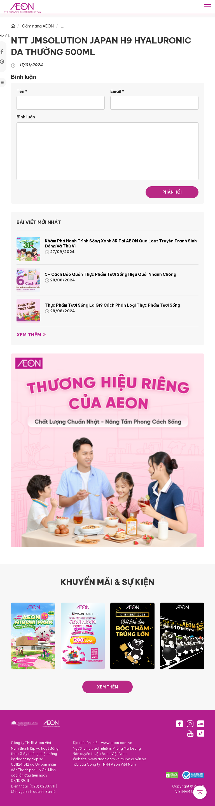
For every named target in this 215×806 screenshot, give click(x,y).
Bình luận (26, 117)
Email (117, 91)
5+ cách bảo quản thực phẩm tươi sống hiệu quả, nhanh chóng (111, 274)
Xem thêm (29, 334)
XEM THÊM (107, 687)
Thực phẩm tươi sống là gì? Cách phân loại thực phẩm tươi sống (112, 305)
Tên (22, 91)
